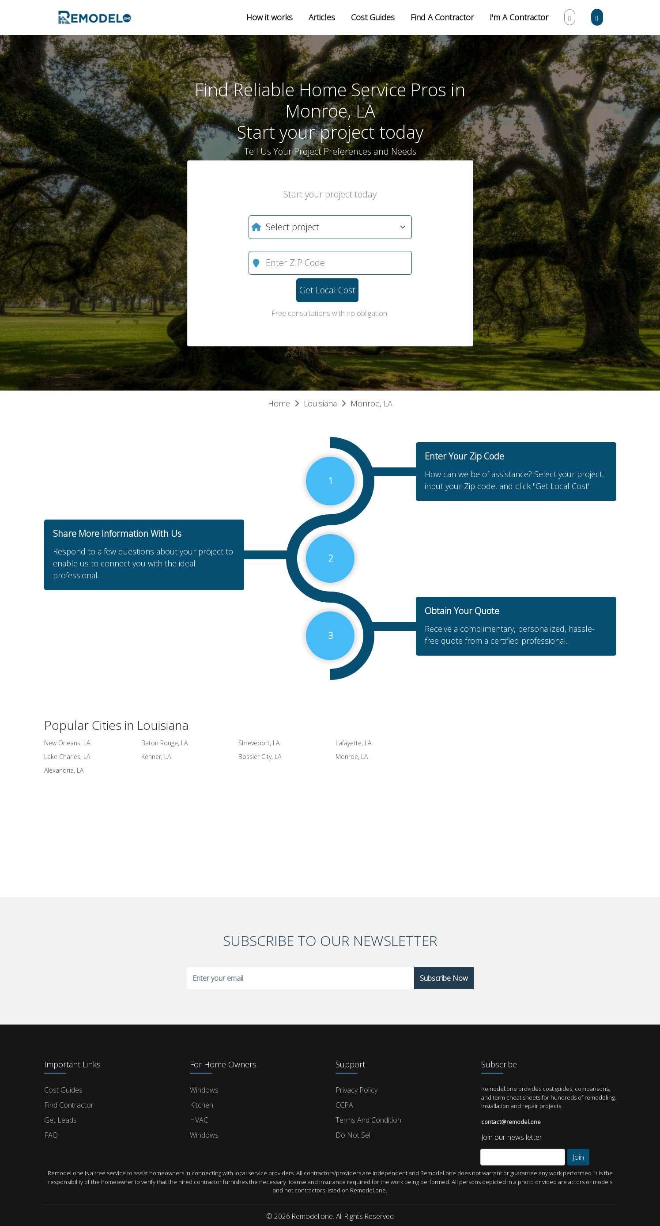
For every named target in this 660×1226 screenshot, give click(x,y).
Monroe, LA (371, 403)
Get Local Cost (327, 290)
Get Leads (60, 1120)
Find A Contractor (442, 17)
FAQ (51, 1135)
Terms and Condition (368, 1120)
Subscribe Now (444, 978)
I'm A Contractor (519, 17)
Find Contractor (69, 1105)
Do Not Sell (354, 1135)
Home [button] (279, 403)
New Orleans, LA (67, 743)
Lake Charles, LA (67, 756)
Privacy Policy (356, 1090)
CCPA (344, 1105)
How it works (269, 17)
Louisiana (320, 403)
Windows (204, 1090)
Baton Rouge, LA (164, 743)
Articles (322, 17)
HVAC (199, 1120)
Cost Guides (373, 17)
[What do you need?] (330, 227)
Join (578, 1157)
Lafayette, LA (353, 743)
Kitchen (201, 1105)
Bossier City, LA (259, 756)
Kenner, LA (156, 756)
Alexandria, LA (63, 770)
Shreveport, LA (258, 743)
